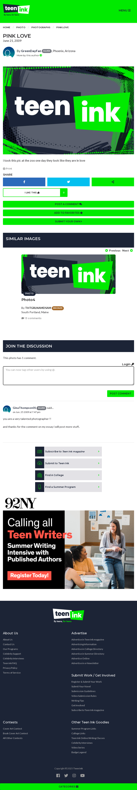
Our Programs (10, 648)
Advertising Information (84, 644)
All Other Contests (13, 738)
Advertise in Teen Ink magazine (87, 639)
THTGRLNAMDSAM (38, 307)
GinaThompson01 (24, 407)
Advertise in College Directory (87, 648)
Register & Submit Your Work (86, 681)
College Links (78, 733)
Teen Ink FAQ (10, 663)
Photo (20, 27)
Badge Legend (78, 752)
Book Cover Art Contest (15, 733)
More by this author (29, 55)
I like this (46, 193)
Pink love (62, 27)
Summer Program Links (83, 728)
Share (8, 174)
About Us (8, 639)
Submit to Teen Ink (52, 463)
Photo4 (28, 300)
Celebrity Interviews (13, 658)
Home (6, 27)
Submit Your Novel (81, 686)
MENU (125, 10)
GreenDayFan (31, 51)
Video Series (78, 747)
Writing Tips (77, 700)
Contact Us (9, 644)
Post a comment (68, 204)
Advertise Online (80, 658)
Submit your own (68, 221)
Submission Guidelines (83, 691)
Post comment (120, 393)
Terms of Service (12, 672)
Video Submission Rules (84, 695)
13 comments (31, 318)
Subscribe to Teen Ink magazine (87, 710)
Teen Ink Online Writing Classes (88, 738)
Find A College (49, 475)
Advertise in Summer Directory (87, 653)
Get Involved (78, 705)
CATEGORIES (68, 786)
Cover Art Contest (12, 728)
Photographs (40, 27)
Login (128, 364)
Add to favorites (68, 212)
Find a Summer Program (55, 487)
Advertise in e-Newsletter (85, 663)
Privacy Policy (10, 667)
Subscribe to (59, 451)
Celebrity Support (12, 653)
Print (7, 168)
